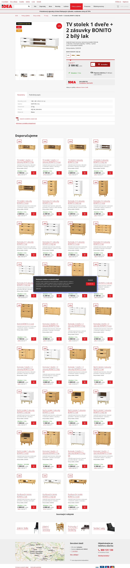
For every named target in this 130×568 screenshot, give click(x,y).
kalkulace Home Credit (82, 87)
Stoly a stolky (36, 15)
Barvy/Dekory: (71, 52)
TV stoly (46, 15)
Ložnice (66, 6)
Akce (50, 6)
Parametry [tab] (21, 95)
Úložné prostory (99, 6)
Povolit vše (86, 283)
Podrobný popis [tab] (34, 95)
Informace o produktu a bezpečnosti (25, 123)
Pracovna (87, 6)
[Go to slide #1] (22, 75)
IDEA (16, 15)
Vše (35, 6)
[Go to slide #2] (31, 75)
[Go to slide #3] (39, 75)
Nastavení (86, 280)
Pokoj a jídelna (76, 6)
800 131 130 (107, 550)
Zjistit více (38, 288)
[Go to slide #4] (48, 75)
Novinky (57, 6)
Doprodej (43, 6)
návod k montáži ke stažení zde (26, 119)
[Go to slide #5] (57, 75)
